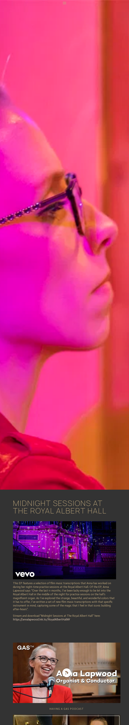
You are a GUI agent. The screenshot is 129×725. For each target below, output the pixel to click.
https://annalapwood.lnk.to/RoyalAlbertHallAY (42, 619)
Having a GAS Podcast (66, 708)
